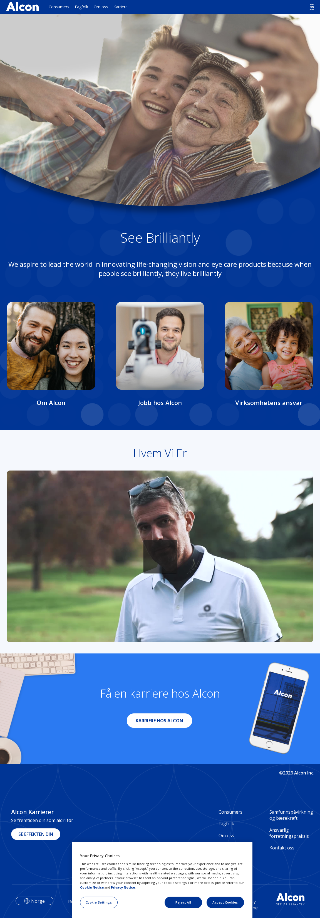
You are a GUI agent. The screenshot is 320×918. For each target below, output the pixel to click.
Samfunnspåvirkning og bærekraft (289, 815)
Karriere (120, 6)
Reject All (183, 902)
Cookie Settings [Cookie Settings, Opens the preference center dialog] (99, 902)
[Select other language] (311, 7)
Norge (38, 901)
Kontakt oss (281, 848)
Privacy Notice (123, 887)
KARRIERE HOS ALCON (159, 721)
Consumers (59, 6)
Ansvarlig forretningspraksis (289, 833)
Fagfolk (81, 6)
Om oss (101, 6)
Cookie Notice (92, 887)
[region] (162, 880)
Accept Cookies (225, 902)
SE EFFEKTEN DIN (35, 834)
